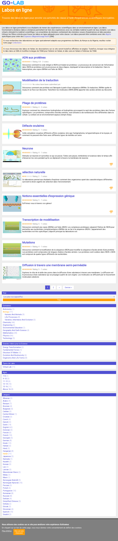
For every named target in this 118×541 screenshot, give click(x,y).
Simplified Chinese (10, 501)
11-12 (5, 381)
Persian (6, 485)
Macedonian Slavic (10, 472)
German (6, 440)
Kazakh (6, 462)
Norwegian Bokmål (10, 480)
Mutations (28, 242)
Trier (59, 300)
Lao (4, 467)
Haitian (5, 446)
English (6, 427)
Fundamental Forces (11, 350)
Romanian (7, 493)
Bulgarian (6, 409)
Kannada (6, 459)
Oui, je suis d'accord (19, 532)
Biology (6, 312)
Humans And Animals (13, 314)
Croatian (6, 417)
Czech (5, 419)
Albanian (6, 398)
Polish (5, 488)
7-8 (4, 376)
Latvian (6, 469)
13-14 (5, 384)
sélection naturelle (33, 172)
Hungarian (7, 451)
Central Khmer (8, 414)
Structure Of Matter (10, 352)
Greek (5, 443)
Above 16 (7, 389)
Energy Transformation (12, 347)
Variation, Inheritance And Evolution (19, 320)
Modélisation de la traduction (40, 80)
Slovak (5, 506)
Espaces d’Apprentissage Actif (36, 36)
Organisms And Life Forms (14, 358)
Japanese (7, 456)
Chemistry (7, 322)
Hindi (5, 448)
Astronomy (7, 309)
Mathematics (8, 333)
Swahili (6, 514)
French (5, 435)
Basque (6, 403)
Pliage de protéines (34, 103)
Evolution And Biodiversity (13, 355)
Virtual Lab (7, 367)
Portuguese (7, 491)
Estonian (6, 430)
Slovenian (7, 509)
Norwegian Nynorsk (11, 483)
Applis (108, 34)
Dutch (5, 425)
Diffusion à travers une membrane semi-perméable (54, 265)
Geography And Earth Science (15, 330)
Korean (6, 464)
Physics (6, 335)
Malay (5, 475)
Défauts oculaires (33, 125)
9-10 (5, 379)
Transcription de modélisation (40, 219)
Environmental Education (12, 328)
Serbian (6, 498)
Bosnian (6, 406)
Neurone (27, 148)
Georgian (6, 438)
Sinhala (6, 504)
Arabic (5, 401)
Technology (7, 338)
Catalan (6, 411)
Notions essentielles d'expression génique (48, 196)
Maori (5, 477)
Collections (16, 43)
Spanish (6, 512)
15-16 (5, 386)
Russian (6, 496)
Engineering (7, 325)
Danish (5, 422)
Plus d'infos (7, 531)
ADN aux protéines (34, 57)
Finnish (6, 432)
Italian (5, 454)
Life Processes (11, 317)
